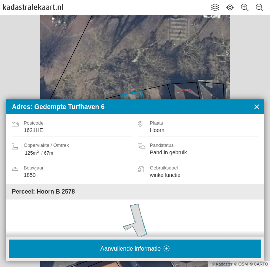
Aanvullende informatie (135, 248)
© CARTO (259, 264)
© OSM (241, 264)
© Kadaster (222, 264)
